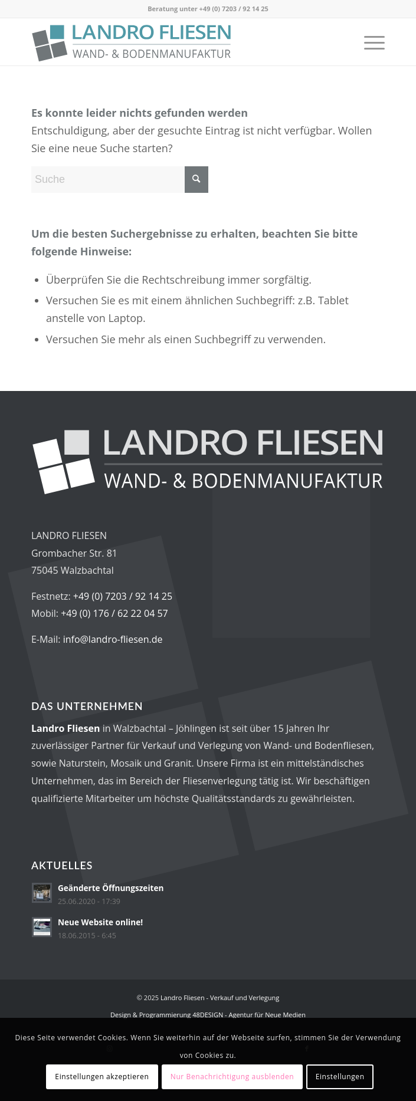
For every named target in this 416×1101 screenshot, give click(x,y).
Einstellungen (340, 1077)
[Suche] (119, 179)
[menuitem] (368, 41)
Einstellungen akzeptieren (102, 1077)
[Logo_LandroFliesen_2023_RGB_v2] (172, 41)
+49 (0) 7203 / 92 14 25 (233, 8)
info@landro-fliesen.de (113, 639)
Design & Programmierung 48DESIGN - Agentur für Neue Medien (208, 1014)
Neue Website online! (100, 922)
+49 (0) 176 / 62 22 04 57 (114, 613)
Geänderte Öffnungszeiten (111, 887)
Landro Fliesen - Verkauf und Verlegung (219, 997)
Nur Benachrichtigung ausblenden (232, 1077)
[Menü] (368, 41)
